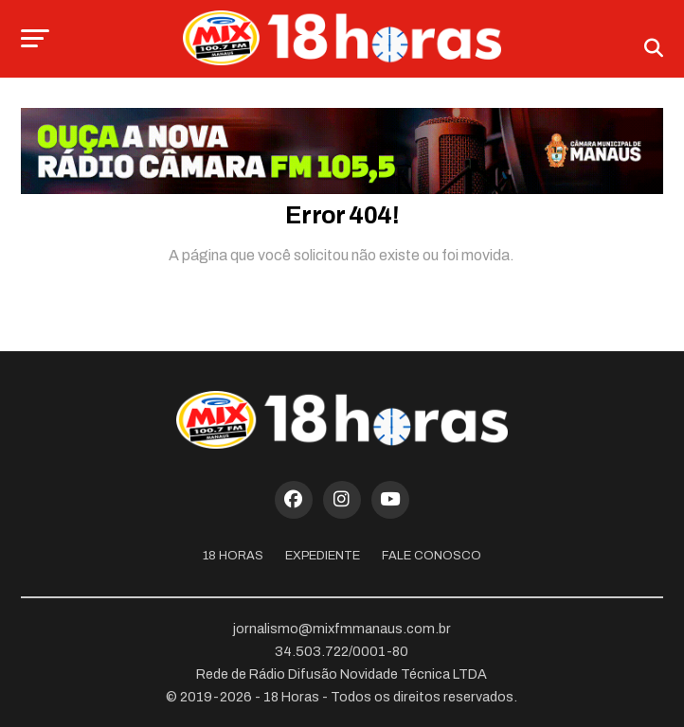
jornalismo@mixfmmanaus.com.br (342, 628)
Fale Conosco (431, 555)
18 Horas (233, 555)
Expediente (322, 555)
